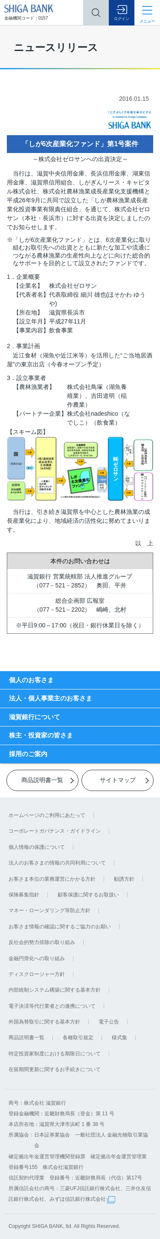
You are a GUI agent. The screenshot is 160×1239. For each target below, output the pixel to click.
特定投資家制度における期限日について (55, 1054)
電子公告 (109, 1022)
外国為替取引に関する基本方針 (44, 1022)
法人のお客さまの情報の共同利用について (57, 863)
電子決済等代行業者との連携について (52, 1006)
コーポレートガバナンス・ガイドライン (55, 831)
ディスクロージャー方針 (37, 974)
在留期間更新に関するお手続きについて (55, 1069)
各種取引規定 (78, 1038)
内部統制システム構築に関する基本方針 (55, 990)
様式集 (119, 1038)
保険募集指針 (24, 895)
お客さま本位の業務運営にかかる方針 (52, 879)
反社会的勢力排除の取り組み (42, 942)
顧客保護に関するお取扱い (88, 895)
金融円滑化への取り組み (37, 958)
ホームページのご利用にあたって (47, 815)
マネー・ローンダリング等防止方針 (49, 910)
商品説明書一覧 (26, 1038)
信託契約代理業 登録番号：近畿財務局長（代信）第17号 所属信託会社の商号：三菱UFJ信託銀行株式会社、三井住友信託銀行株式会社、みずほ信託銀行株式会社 (80, 1188)
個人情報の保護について (37, 847)
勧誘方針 (124, 879)
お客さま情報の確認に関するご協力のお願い (60, 927)
